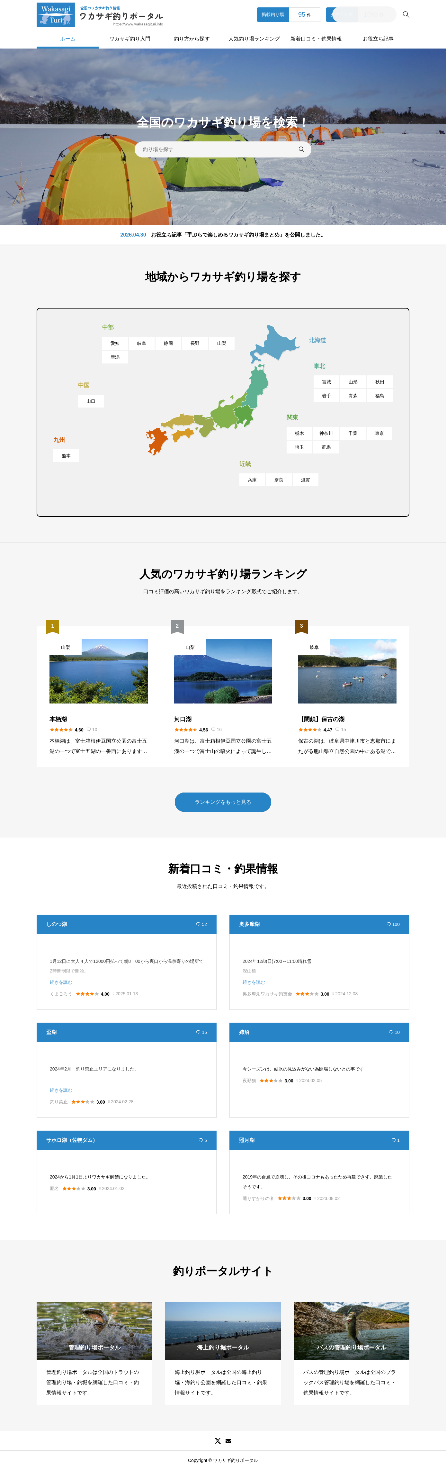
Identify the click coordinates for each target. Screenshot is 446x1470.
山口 (90, 401)
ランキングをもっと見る (223, 802)
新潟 (115, 357)
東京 (379, 433)
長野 (195, 343)
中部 (108, 327)
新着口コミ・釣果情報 (316, 38)
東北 (319, 366)
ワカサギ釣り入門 (129, 38)
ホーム (68, 38)
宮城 (326, 381)
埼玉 (299, 447)
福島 (379, 395)
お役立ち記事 (378, 38)
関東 (292, 417)
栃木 (299, 433)
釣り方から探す (192, 38)
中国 (84, 385)
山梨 (221, 343)
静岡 (168, 343)
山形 (353, 381)
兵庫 (252, 479)
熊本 (66, 455)
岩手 (326, 395)
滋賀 (305, 479)
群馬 (326, 447)
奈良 (278, 479)
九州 (59, 440)
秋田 (379, 381)
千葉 (352, 433)
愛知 (115, 343)
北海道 (317, 340)
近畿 (245, 464)
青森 (353, 395)
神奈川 (326, 433)
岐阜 (141, 343)
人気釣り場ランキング (254, 38)
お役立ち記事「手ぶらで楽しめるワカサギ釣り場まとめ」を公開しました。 (238, 238)
